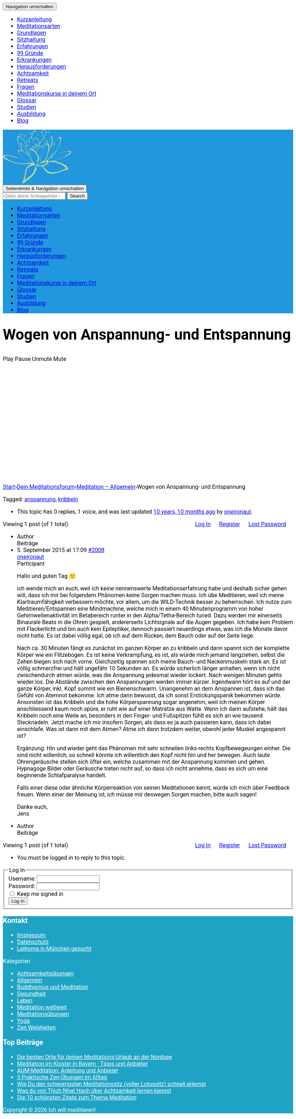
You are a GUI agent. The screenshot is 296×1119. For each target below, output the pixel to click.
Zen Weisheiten (36, 1027)
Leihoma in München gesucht (54, 948)
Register (229, 524)
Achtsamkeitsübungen (45, 973)
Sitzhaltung (31, 39)
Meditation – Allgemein (105, 486)
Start (9, 486)
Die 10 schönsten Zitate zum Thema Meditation (76, 1097)
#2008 (96, 550)
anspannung (40, 499)
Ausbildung (31, 113)
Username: (23, 878)
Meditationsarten (38, 26)
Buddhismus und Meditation (52, 987)
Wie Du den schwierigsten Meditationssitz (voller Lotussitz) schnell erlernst (111, 1084)
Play (8, 359)
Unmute (42, 359)
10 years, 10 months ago (184, 511)
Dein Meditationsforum (46, 486)
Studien (26, 107)
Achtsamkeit (33, 73)
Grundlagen (31, 32)
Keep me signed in (40, 894)
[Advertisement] (148, 428)
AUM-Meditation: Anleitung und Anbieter (67, 1070)
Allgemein (29, 980)
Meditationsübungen (43, 1014)
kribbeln (68, 499)
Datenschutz (33, 942)
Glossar (27, 100)
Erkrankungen (34, 59)
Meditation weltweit (42, 1007)
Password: (23, 886)
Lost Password (267, 524)
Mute (59, 359)
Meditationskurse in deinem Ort (56, 93)
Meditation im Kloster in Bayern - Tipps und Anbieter (82, 1063)
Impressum (31, 935)
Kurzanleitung (34, 19)
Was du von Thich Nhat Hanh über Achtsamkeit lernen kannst (94, 1090)
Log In (203, 524)
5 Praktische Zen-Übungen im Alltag (62, 1077)
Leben (24, 1000)
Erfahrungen (32, 46)
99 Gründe (30, 53)
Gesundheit (31, 993)
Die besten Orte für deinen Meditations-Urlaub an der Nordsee (94, 1057)
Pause (23, 359)
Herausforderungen (41, 66)
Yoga (23, 1020)
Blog (22, 120)
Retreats (27, 80)
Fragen (25, 86)
